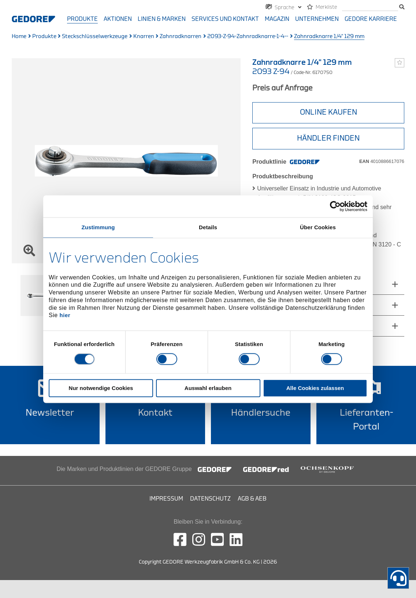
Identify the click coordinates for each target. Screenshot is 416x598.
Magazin (277, 19)
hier (65, 315)
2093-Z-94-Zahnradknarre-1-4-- (247, 36)
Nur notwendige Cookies (101, 388)
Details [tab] (208, 227)
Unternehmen (317, 19)
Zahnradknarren (180, 36)
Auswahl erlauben (208, 388)
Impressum (166, 499)
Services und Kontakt (225, 19)
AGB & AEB (252, 499)
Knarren (143, 36)
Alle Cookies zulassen (315, 388)
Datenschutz (210, 499)
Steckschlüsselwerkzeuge (94, 36)
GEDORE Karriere (371, 19)
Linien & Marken (162, 19)
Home (19, 36)
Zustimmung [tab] (98, 227)
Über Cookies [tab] (318, 227)
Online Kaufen (328, 112)
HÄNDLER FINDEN (328, 138)
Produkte (82, 19)
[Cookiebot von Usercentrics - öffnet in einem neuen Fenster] (335, 206)
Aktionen (118, 19)
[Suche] (370, 7)
